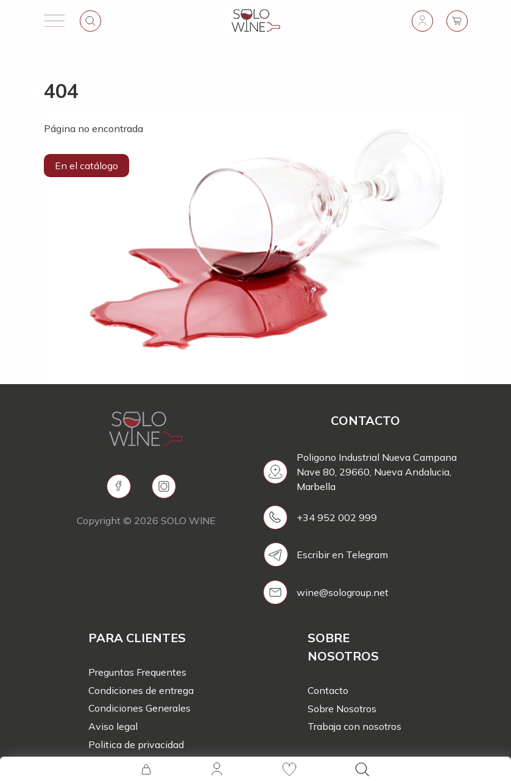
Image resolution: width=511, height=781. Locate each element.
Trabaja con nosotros (354, 726)
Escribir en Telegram (342, 554)
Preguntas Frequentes (137, 672)
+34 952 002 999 (337, 517)
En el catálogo (86, 165)
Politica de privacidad (136, 744)
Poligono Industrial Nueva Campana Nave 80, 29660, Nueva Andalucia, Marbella (377, 471)
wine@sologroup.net (343, 592)
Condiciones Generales (139, 708)
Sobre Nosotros (342, 708)
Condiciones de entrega (141, 690)
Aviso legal (113, 726)
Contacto (328, 690)
